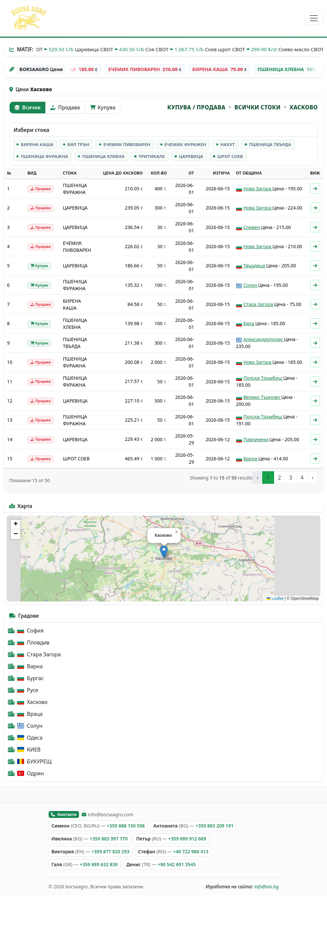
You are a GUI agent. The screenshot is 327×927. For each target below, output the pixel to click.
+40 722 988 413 (190, 851)
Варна (250, 458)
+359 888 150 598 (126, 826)
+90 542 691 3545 (177, 864)
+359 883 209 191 (214, 826)
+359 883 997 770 (109, 838)
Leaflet (274, 598)
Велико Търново (262, 397)
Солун (250, 285)
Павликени (256, 439)
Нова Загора (257, 188)
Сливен (252, 227)
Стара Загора (258, 304)
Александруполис (263, 339)
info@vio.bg (266, 886)
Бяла (249, 323)
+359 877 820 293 (110, 851)
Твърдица (254, 265)
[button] (164, 552)
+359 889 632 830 (99, 864)
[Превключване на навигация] (314, 18)
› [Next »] (312, 477)
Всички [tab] (27, 107)
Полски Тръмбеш (263, 378)
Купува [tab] (102, 107)
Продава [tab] (65, 107)
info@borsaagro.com (107, 814)
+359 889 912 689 (187, 838)
